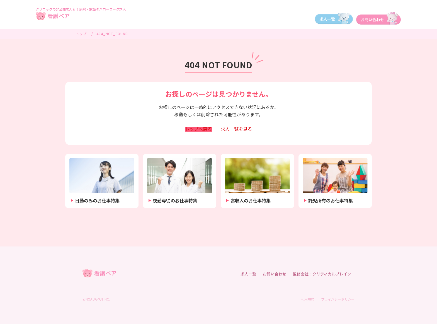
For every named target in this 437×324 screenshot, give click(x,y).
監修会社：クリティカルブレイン (322, 274)
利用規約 (307, 299)
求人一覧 (236, 129)
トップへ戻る (198, 129)
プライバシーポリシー (338, 299)
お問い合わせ (274, 274)
